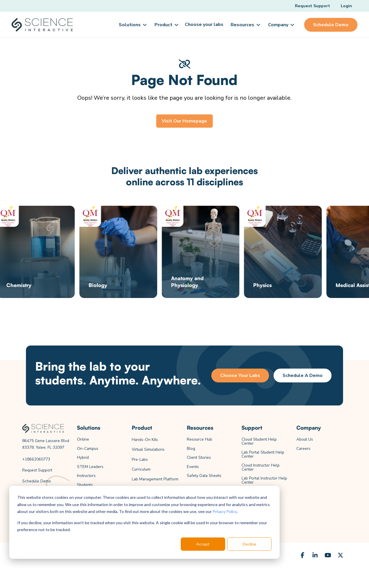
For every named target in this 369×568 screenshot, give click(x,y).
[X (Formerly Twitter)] (340, 555)
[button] (132, 25)
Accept (203, 543)
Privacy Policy (224, 511)
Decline (249, 543)
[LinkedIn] (315, 555)
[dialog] (144, 522)
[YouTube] (327, 555)
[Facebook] (302, 555)
